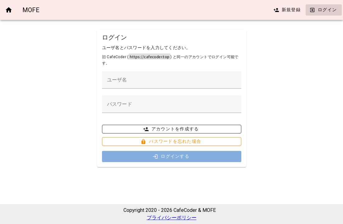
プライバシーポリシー (172, 218)
